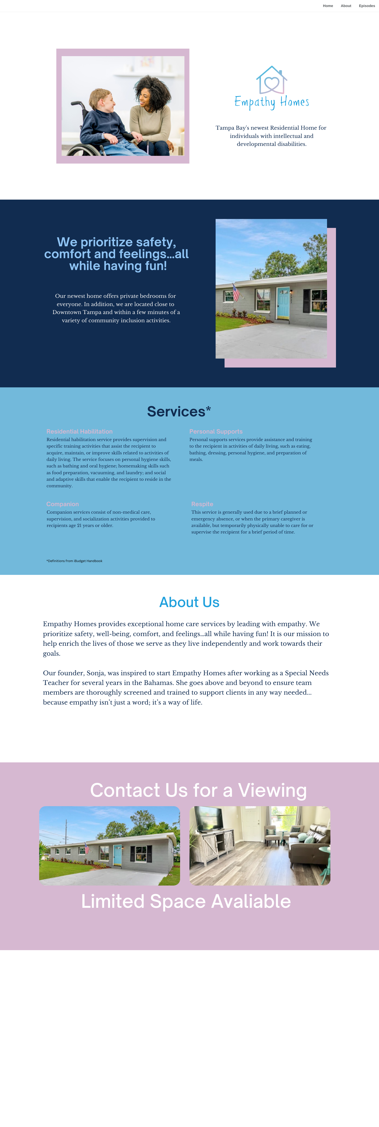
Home (328, 6)
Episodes (367, 6)
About (346, 6)
